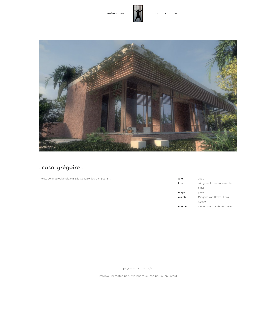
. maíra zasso (114, 13)
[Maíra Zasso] (138, 13)
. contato (170, 13)
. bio (155, 13)
